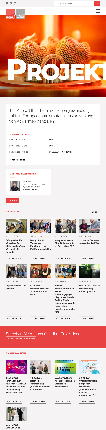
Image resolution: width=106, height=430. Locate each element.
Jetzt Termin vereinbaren (22, 339)
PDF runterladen (18, 160)
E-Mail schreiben (31, 189)
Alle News (95, 212)
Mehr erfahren (14, 259)
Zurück (12, 201)
